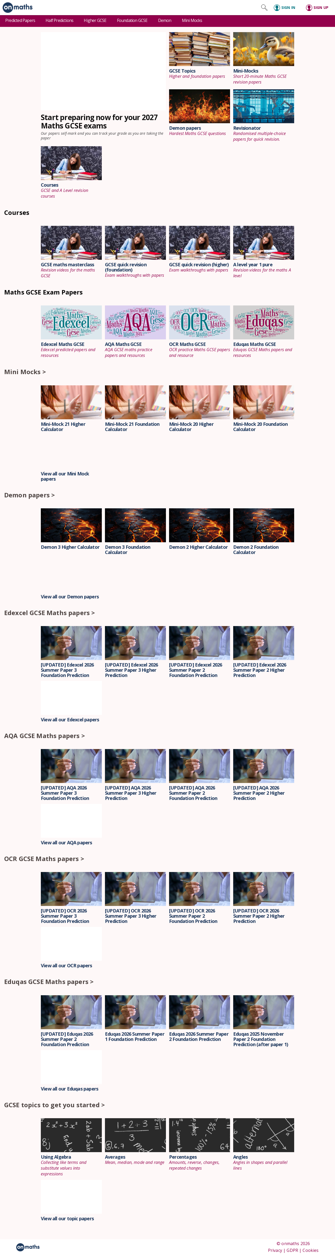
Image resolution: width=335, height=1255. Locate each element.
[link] (16, 7)
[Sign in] (287, 7)
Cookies (311, 1250)
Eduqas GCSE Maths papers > (49, 981)
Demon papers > (29, 495)
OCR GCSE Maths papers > (44, 858)
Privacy (275, 1250)
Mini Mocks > (25, 371)
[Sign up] (319, 7)
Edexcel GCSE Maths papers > (49, 612)
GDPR (292, 1250)
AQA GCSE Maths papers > (44, 735)
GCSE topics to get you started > (54, 1104)
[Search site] (264, 7)
